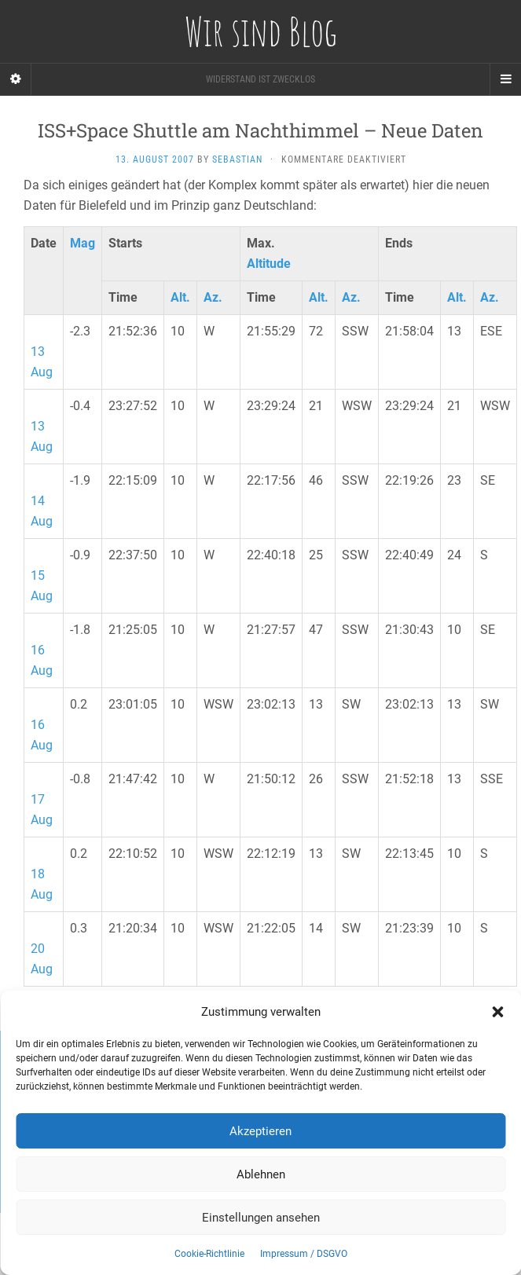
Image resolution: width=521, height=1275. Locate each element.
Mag (82, 243)
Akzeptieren (260, 1131)
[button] (497, 1012)
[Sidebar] (15, 79)
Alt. (180, 297)
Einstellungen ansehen (261, 1218)
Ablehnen (261, 1174)
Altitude (269, 263)
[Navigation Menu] (505, 79)
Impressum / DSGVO (303, 1253)
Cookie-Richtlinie (209, 1253)
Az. (213, 297)
